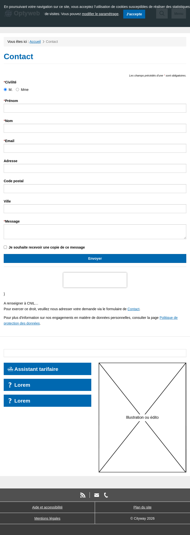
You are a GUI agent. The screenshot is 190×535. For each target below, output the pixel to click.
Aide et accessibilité (47, 507)
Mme (22, 90)
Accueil (35, 42)
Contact (133, 309)
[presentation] (95, 280)
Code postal (14, 181)
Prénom (11, 101)
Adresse (10, 161)
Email (9, 141)
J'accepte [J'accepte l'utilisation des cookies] (134, 14)
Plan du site (142, 507)
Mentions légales (47, 518)
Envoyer (95, 258)
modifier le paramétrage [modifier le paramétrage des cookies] (100, 14)
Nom (8, 121)
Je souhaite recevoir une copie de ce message (44, 247)
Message (12, 221)
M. (8, 90)
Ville (7, 201)
